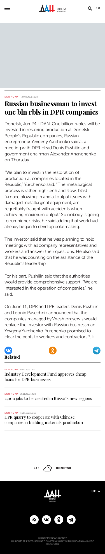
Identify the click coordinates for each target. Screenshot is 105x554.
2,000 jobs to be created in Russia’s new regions (48, 398)
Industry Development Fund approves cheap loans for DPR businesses (45, 376)
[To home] (52, 8)
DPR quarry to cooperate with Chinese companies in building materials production (43, 419)
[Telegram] (97, 350)
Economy (11, 97)
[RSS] (34, 519)
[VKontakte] (8, 350)
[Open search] (89, 8)
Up (96, 491)
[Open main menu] (7, 8)
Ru (98, 8)
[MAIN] (71, 519)
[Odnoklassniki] (53, 350)
